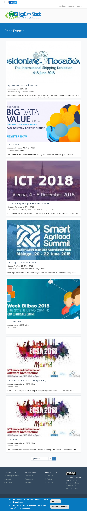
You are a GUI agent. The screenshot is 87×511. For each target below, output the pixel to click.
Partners (7, 479)
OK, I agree (55, 501)
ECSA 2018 (12, 439)
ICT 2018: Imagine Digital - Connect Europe (28, 203)
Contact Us (29, 476)
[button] (81, 12)
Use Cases (8, 482)
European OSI (30, 479)
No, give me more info (59, 506)
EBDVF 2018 (13, 144)
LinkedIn (49, 476)
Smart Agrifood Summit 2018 (21, 262)
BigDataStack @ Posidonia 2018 (22, 85)
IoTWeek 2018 (14, 321)
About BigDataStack (11, 476)
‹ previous (36, 459)
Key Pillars (28, 482)
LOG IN (79, 6)
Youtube (50, 482)
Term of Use (62, 6)
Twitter (48, 479)
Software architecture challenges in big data (29, 380)
